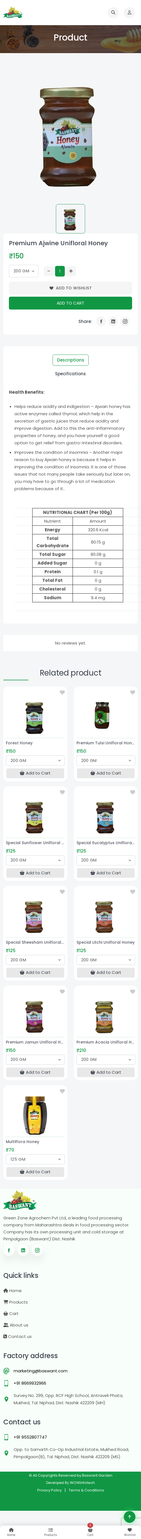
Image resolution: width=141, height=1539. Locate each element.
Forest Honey (19, 743)
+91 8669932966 (30, 1383)
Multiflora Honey (22, 1141)
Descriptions (70, 360)
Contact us (17, 1336)
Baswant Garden (97, 1475)
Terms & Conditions (86, 1490)
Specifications (70, 374)
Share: (85, 321)
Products (15, 1302)
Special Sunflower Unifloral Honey (35, 843)
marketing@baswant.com (41, 1371)
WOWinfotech (82, 1482)
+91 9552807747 (30, 1437)
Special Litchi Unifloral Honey (105, 942)
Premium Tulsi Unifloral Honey (105, 743)
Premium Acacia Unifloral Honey (105, 1042)
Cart (11, 1313)
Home (12, 1290)
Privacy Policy (49, 1490)
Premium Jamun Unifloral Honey (35, 1042)
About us (15, 1325)
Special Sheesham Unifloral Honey (35, 942)
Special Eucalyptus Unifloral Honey (105, 843)
